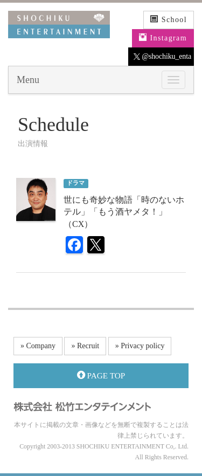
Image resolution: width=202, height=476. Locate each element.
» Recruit (85, 346)
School (168, 19)
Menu (28, 79)
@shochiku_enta (162, 56)
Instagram (163, 37)
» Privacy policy (140, 346)
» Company (37, 346)
